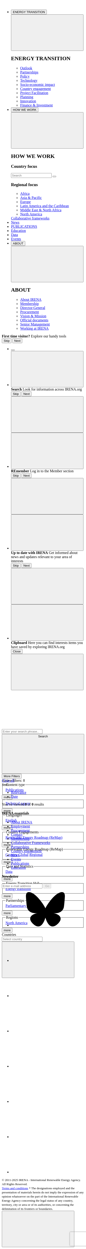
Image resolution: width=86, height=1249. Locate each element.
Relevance (18, 792)
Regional (36, 855)
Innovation (28, 101)
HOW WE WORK (24, 109)
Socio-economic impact (37, 85)
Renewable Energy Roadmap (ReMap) (34, 837)
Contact (16, 834)
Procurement (29, 312)
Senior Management (35, 324)
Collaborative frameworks (30, 218)
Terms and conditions (15, 1188)
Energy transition (18, 889)
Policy (25, 76)
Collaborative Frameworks (30, 843)
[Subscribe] (22, 886)
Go (47, 886)
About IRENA (31, 299)
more (7, 810)
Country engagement (35, 89)
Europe (25, 202)
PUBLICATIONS (24, 226)
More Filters (12, 776)
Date (14, 796)
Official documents (34, 320)
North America (31, 214)
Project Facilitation (34, 93)
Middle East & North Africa (40, 210)
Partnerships (29, 72)
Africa (25, 193)
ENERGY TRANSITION (29, 12)
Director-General (32, 308)
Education (18, 231)
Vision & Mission (33, 316)
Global (23, 855)
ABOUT (18, 243)
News (15, 222)
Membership (29, 304)
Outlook (26, 68)
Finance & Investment (36, 105)
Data (14, 235)
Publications (15, 790)
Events (16, 239)
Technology (28, 80)
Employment (20, 826)
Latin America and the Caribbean (44, 206)
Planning (26, 97)
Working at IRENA (34, 328)
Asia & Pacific (31, 198)
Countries (9, 935)
